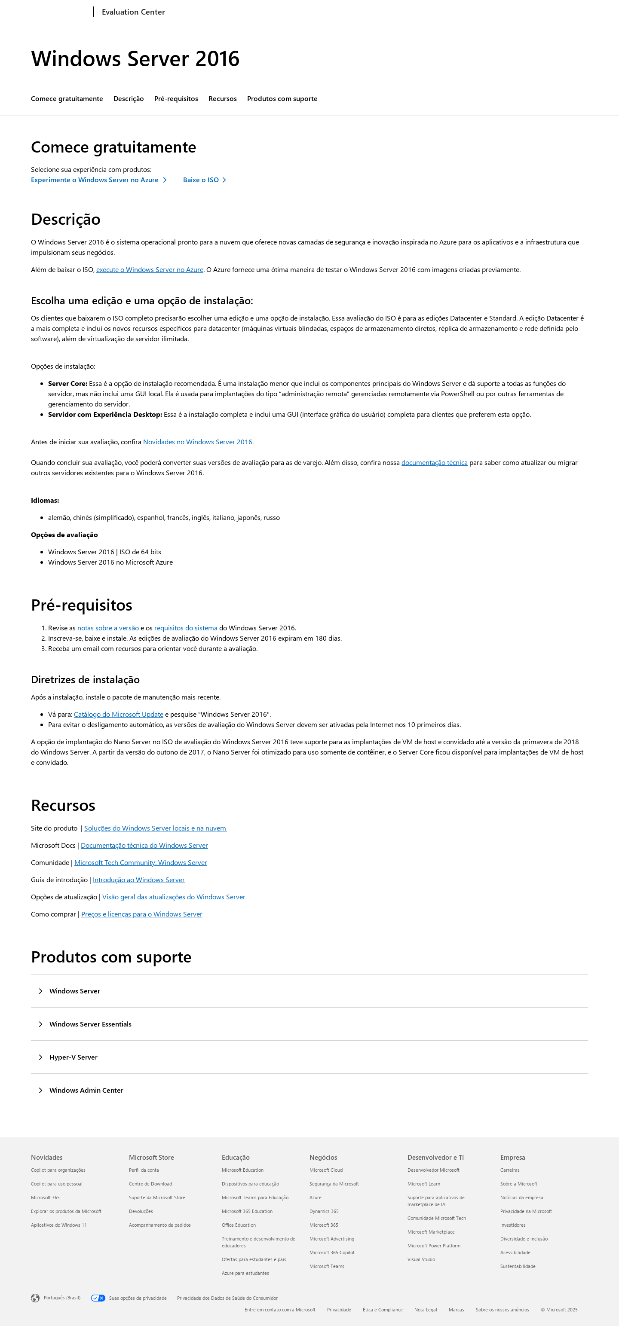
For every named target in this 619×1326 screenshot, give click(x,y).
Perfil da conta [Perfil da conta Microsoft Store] (144, 1170)
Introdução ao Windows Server (139, 879)
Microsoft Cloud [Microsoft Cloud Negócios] (326, 1170)
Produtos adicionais (467, 11)
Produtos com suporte (282, 98)
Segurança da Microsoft (396, 11)
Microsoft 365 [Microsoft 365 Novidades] (45, 1197)
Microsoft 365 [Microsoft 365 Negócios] (324, 1225)
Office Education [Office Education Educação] (239, 1225)
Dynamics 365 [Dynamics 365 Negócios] (324, 1211)
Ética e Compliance (383, 1309)
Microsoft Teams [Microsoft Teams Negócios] (327, 1266)
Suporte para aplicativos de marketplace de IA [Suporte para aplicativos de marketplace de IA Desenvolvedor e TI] (436, 1200)
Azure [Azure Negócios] (316, 1197)
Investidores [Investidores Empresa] (513, 1225)
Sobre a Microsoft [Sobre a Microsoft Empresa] (518, 1183)
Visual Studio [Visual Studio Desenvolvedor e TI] (421, 1259)
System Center (331, 11)
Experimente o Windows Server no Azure (95, 179)
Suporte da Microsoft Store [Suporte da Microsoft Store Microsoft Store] (157, 1197)
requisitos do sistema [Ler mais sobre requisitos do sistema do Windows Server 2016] (186, 627)
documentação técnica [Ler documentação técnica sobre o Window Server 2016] (434, 462)
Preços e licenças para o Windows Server (141, 913)
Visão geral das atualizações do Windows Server (173, 896)
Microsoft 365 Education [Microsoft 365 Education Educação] (247, 1211)
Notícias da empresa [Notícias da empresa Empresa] (521, 1197)
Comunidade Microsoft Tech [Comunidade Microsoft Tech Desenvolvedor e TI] (437, 1218)
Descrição (128, 98)
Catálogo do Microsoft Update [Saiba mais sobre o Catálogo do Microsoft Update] (118, 713)
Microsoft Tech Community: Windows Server (140, 862)
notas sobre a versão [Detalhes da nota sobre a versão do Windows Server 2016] (108, 627)
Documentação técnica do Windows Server (144, 844)
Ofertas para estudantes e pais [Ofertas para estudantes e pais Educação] (254, 1259)
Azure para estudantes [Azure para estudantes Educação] (245, 1273)
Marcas (456, 1309)
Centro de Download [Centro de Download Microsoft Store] (150, 1183)
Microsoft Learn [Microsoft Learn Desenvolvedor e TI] (424, 1183)
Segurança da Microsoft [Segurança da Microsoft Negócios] (334, 1183)
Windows (185, 11)
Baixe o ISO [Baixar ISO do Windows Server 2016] (201, 179)
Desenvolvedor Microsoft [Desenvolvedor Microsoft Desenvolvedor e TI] (434, 1170)
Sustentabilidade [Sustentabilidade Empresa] (518, 1266)
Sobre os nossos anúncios (502, 1309)
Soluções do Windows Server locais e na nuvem (155, 827)
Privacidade (339, 1309)
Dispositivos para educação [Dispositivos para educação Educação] (250, 1183)
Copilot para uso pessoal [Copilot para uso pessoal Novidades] (57, 1183)
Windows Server (233, 11)
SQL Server (283, 11)
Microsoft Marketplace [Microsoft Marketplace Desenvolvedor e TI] (431, 1231)
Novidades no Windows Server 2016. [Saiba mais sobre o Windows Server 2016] (198, 441)
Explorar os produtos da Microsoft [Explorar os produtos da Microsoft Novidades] (66, 1211)
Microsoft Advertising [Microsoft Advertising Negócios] (332, 1238)
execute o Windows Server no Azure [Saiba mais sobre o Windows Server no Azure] (149, 269)
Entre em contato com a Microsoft (280, 1309)
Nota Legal (425, 1309)
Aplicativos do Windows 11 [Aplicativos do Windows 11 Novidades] (59, 1225)
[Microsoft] (60, 12)
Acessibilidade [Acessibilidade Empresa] (515, 1252)
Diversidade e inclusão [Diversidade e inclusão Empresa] (524, 1238)
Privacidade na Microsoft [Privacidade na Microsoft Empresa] (526, 1211)
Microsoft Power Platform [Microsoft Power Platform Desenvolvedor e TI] (434, 1245)
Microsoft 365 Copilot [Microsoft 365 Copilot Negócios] (332, 1252)
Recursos (222, 98)
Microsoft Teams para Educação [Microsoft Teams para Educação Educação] (255, 1197)
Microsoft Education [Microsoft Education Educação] (243, 1170)
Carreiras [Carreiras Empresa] (510, 1170)
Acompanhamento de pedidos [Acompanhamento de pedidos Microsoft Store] (160, 1225)
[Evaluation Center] (133, 12)
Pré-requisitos (176, 98)
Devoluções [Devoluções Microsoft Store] (141, 1211)
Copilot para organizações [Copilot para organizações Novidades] (58, 1170)
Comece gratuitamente (67, 98)
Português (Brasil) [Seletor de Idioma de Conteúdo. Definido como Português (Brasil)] (62, 1297)
